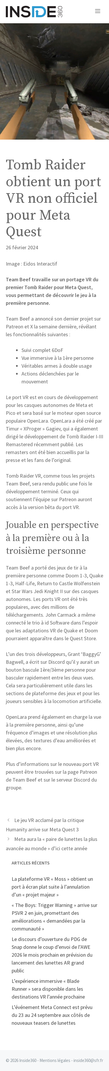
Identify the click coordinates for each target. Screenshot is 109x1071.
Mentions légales (55, 1060)
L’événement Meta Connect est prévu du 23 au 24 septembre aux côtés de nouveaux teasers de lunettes (52, 1015)
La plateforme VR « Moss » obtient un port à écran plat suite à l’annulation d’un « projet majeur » (52, 887)
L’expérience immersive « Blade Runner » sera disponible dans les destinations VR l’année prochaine (48, 989)
